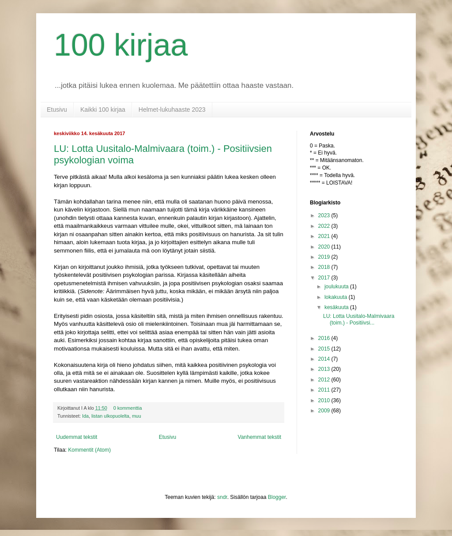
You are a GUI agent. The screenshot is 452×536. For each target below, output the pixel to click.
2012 (324, 380)
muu (136, 416)
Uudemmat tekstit (76, 437)
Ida (85, 416)
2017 (324, 278)
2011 (324, 390)
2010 (324, 400)
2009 (324, 411)
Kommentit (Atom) (89, 450)
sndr (222, 497)
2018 (324, 267)
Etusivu (57, 109)
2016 (324, 338)
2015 (324, 349)
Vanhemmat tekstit (259, 437)
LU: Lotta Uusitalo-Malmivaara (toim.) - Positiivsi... (358, 319)
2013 (324, 369)
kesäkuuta (337, 307)
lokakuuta (336, 297)
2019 (324, 257)
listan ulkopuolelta (110, 416)
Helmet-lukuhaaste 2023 (172, 109)
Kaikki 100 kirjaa (102, 109)
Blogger (277, 497)
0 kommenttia (127, 408)
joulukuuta (337, 286)
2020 (324, 247)
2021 (324, 236)
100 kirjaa (121, 45)
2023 (324, 215)
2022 (324, 226)
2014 (324, 359)
